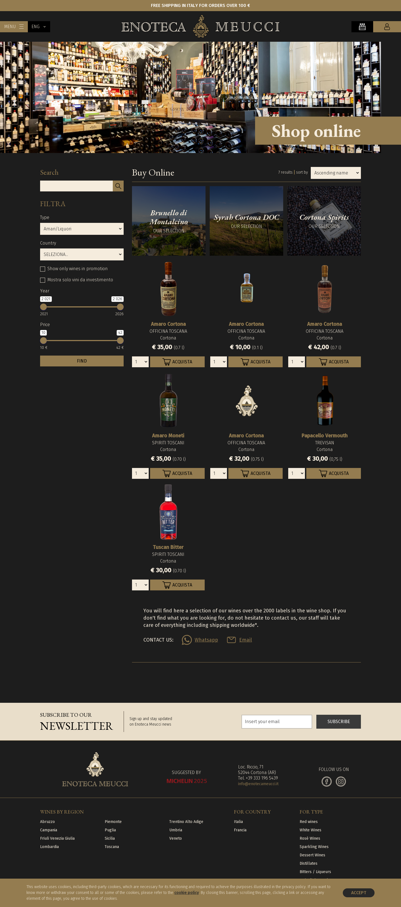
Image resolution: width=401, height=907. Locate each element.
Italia (238, 821)
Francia (240, 830)
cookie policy (186, 892)
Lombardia (49, 846)
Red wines (309, 821)
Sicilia (110, 838)
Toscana (112, 846)
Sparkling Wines (314, 846)
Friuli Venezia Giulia (57, 838)
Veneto (175, 838)
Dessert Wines (312, 855)
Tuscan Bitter (168, 547)
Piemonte (113, 821)
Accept (358, 892)
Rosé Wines (310, 838)
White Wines (310, 830)
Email (245, 640)
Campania (48, 830)
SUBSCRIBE (338, 721)
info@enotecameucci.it (258, 784)
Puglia (110, 830)
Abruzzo (47, 821)
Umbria (175, 830)
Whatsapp (206, 640)
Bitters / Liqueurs (315, 871)
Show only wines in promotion (77, 268)
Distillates (308, 863)
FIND (82, 361)
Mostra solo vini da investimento (80, 279)
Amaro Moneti (168, 436)
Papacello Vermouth (325, 436)
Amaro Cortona (168, 324)
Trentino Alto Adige (186, 821)
